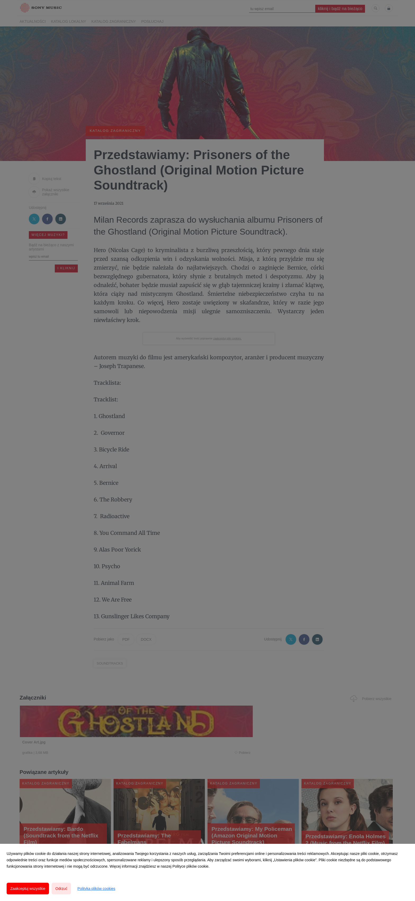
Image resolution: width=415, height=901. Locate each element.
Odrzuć (61, 888)
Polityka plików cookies (96, 888)
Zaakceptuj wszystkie (27, 888)
